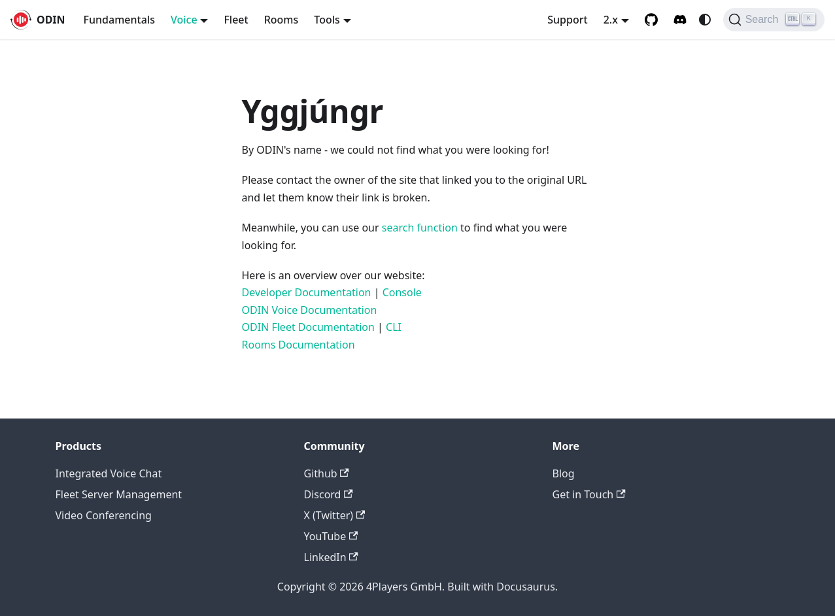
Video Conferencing (104, 515)
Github (326, 473)
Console (402, 292)
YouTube (331, 536)
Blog (564, 473)
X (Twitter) (335, 515)
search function (420, 227)
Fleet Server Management (119, 494)
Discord (328, 494)
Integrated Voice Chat (109, 473)
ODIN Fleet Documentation (308, 327)
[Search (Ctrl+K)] (774, 19)
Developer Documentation (306, 292)
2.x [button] (611, 19)
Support (567, 19)
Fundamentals (119, 19)
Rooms (281, 19)
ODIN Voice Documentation (309, 310)
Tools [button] (327, 19)
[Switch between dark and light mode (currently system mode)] (704, 19)
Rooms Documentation (298, 344)
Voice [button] (184, 19)
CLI (393, 327)
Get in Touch (589, 494)
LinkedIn (331, 557)
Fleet (236, 19)
